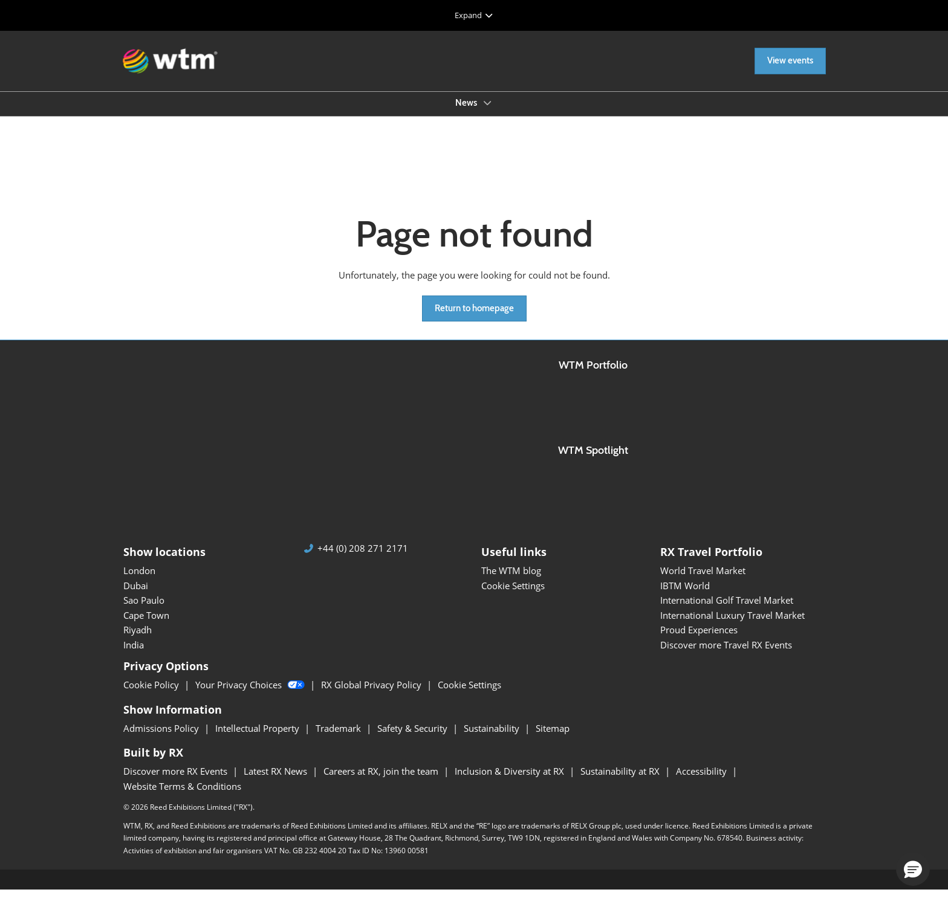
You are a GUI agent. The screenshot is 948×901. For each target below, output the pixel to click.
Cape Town (146, 626)
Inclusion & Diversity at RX (511, 782)
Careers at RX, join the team (382, 782)
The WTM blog (511, 581)
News (467, 114)
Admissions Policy (162, 739)
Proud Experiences (699, 641)
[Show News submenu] (487, 114)
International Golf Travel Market (726, 611)
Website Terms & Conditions (182, 797)
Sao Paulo (143, 611)
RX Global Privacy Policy (372, 695)
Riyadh (137, 641)
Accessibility (702, 782)
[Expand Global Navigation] (474, 15)
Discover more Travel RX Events (726, 656)
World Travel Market (702, 581)
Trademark (339, 739)
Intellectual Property (258, 739)
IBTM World (685, 596)
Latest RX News (277, 782)
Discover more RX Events (176, 782)
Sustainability (493, 739)
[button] (790, 72)
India (133, 656)
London (139, 581)
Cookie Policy (152, 695)
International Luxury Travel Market (732, 626)
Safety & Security (413, 739)
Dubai (135, 596)
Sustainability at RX (621, 782)
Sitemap (553, 739)
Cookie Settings (513, 596)
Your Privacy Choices (251, 695)
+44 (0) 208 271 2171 (362, 559)
